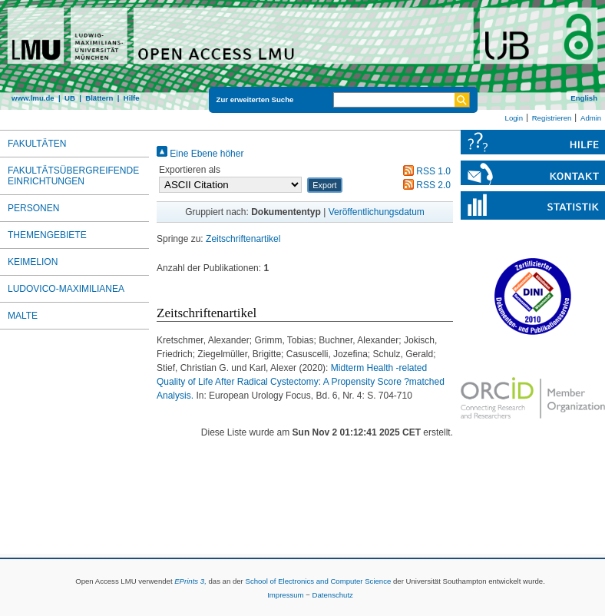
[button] (324, 185)
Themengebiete (47, 235)
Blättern (99, 98)
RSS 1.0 (424, 171)
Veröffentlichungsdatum (377, 212)
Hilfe (132, 98)
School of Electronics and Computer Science (318, 581)
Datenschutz (332, 595)
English (583, 98)
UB (69, 98)
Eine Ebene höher (200, 153)
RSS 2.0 (424, 185)
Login (514, 118)
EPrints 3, (190, 581)
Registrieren (552, 118)
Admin (590, 118)
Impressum (285, 595)
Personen (33, 208)
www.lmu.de (33, 98)
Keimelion (33, 262)
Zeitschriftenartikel (243, 238)
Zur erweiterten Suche (255, 99)
